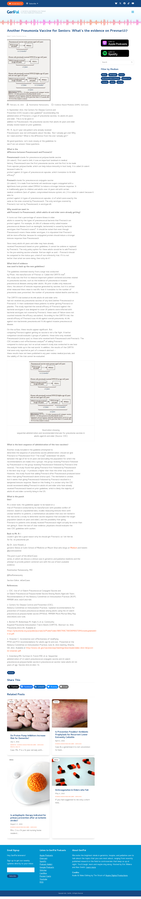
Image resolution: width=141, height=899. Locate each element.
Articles (11, 675)
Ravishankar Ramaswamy (39, 106)
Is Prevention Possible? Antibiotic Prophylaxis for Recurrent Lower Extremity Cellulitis (71, 737)
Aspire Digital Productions (117, 878)
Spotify (43, 864)
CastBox (43, 876)
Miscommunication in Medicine (113, 81)
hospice (125, 77)
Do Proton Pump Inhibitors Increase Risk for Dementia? (27, 740)
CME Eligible (115, 77)
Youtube (43, 882)
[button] (133, 13)
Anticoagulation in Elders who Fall (72, 793)
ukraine (127, 86)
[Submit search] (131, 64)
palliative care (107, 86)
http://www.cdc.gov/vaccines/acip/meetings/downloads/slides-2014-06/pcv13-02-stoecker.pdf (50, 652)
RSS (41, 885)
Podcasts (118, 86)
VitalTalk (105, 90)
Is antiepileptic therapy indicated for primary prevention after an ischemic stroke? (28, 820)
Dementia (13, 748)
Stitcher (43, 873)
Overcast (43, 861)
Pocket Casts (45, 879)
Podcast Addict (46, 867)
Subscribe (35, 4)
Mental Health (15, 750)
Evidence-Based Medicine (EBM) (67, 106)
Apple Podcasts (46, 858)
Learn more (91, 870)
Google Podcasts (47, 870)
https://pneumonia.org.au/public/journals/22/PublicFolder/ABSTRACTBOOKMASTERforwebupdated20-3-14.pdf (52, 634)
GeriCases (84, 106)
